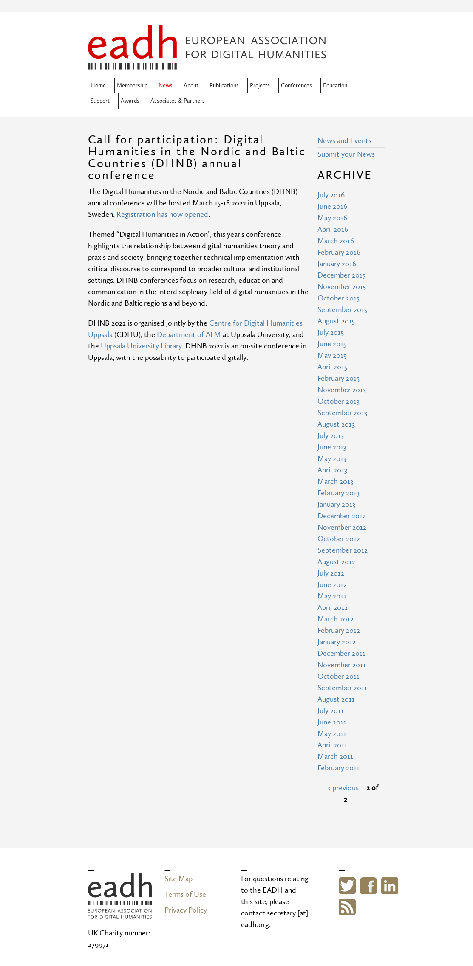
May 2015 (331, 355)
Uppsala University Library (141, 346)
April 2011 (332, 745)
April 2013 (332, 470)
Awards (130, 101)
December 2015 (341, 275)
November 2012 (341, 527)
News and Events (344, 140)
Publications (224, 85)
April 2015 (332, 366)
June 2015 (331, 344)
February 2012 (338, 630)
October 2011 (338, 676)
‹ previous (343, 787)
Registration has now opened (162, 214)
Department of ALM (189, 334)
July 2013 (330, 435)
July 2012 (330, 573)
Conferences (296, 85)
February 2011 (338, 768)
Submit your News (346, 154)
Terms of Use (185, 894)
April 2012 (332, 607)
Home (98, 85)
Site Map (178, 878)
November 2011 (341, 664)
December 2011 (341, 653)
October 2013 (338, 401)
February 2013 (338, 493)
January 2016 (336, 263)
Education (335, 85)
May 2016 (332, 217)
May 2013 (331, 458)
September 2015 (342, 309)
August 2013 (336, 424)
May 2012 (332, 596)
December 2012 (341, 515)
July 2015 (330, 332)
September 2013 (342, 412)
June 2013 (331, 447)
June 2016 (332, 206)
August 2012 (336, 561)
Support (100, 101)
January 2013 (336, 504)
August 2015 (336, 321)
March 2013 (335, 481)
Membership (132, 85)
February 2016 (338, 252)
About (191, 85)
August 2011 (336, 699)
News (166, 85)
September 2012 (342, 550)
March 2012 (335, 619)
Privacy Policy (185, 910)
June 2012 (332, 584)
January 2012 (336, 641)
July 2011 (330, 710)
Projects (260, 85)
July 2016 (331, 195)
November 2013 (341, 389)
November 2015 (341, 286)
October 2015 (338, 298)
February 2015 (338, 378)
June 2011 (331, 722)
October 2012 (338, 538)
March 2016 (335, 240)
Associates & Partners (177, 101)
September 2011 (342, 687)
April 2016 (332, 229)
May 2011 (331, 733)
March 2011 (335, 756)
